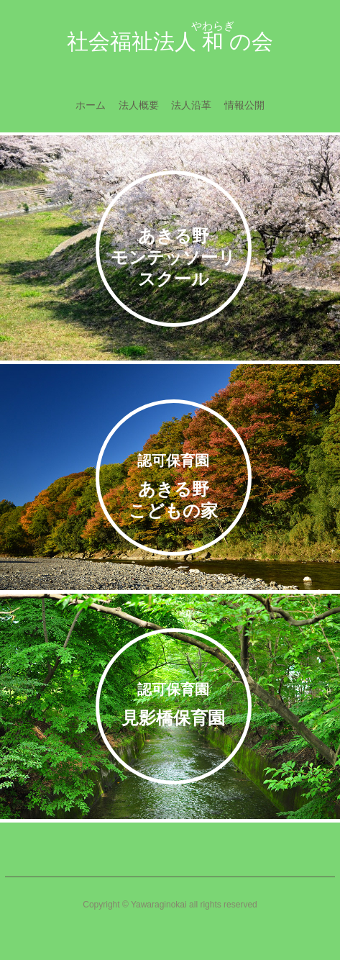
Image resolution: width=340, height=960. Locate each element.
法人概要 (139, 105)
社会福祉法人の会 (170, 38)
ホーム (90, 105)
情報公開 (244, 105)
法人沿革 (191, 105)
